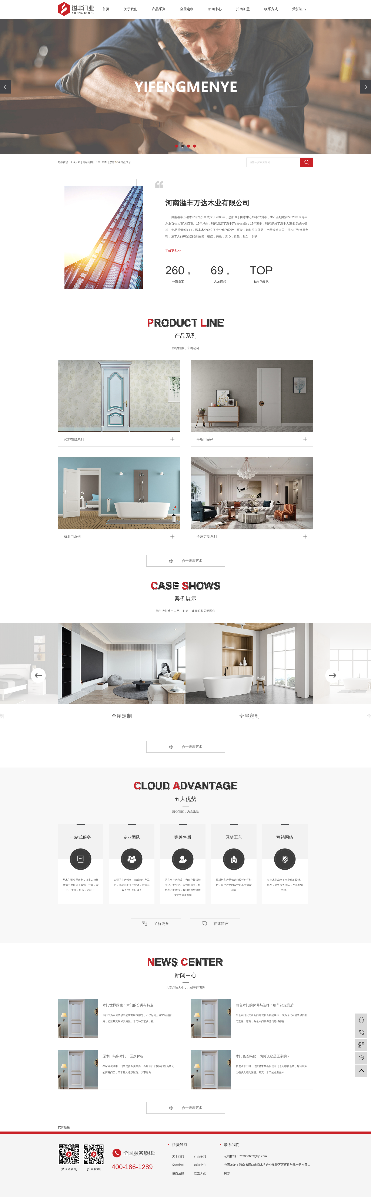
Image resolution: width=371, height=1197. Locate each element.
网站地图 (88, 162)
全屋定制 (187, 9)
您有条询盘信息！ (121, 162)
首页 (106, 9)
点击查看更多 (192, 561)
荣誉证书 (299, 9)
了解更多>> (173, 250)
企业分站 (75, 162)
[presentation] (5, 87)
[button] (176, 146)
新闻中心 (215, 9)
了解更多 (161, 923)
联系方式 (271, 9)
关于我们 (130, 9)
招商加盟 (243, 9)
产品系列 (159, 9)
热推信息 (63, 162)
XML (104, 162)
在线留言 (221, 923)
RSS (97, 162)
